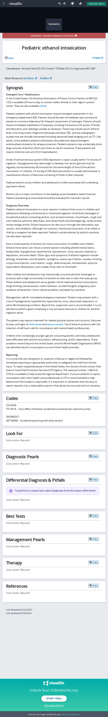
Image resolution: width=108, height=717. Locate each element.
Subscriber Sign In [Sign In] (96, 3)
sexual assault (55, 324)
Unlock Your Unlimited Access (54, 690)
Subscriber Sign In (54, 705)
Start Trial (54, 698)
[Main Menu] (3, 3)
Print (9, 58)
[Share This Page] (65, 3)
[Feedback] (81, 3)
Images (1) (97, 58)
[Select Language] (73, 3)
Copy (95, 87)
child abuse (35, 324)
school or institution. (70, 714)
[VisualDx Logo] (16, 3)
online (42, 106)
